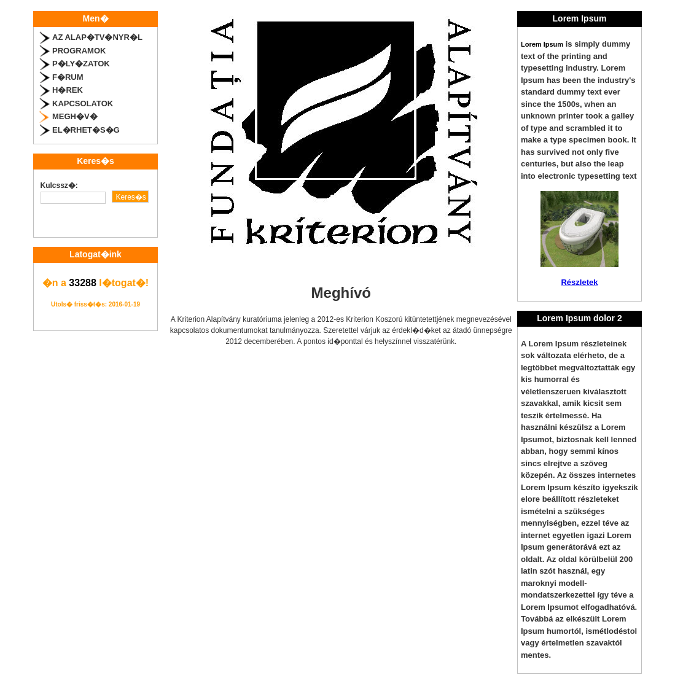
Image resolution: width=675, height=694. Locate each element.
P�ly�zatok (81, 63)
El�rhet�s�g (86, 130)
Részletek (579, 282)
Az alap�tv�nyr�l (97, 37)
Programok (79, 50)
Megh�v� (75, 116)
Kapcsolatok (82, 103)
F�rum (68, 77)
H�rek (67, 90)
